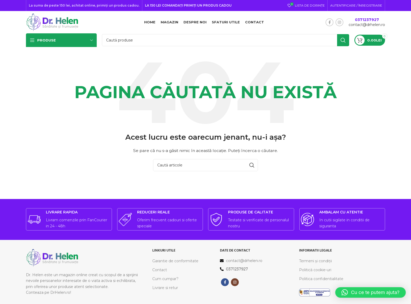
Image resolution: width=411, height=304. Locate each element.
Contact (159, 271)
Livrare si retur (165, 289)
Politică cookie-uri (315, 271)
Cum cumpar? (165, 280)
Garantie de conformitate (175, 262)
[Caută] (225, 41)
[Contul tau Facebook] (329, 23)
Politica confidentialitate (321, 280)
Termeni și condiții (315, 262)
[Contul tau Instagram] (339, 23)
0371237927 (367, 20)
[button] (370, 292)
